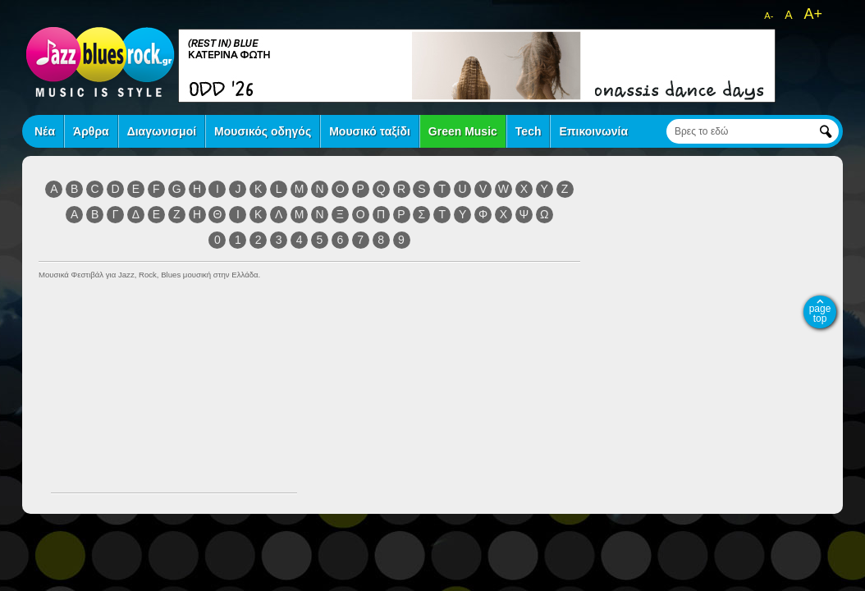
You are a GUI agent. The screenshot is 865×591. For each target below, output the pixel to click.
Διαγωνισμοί (161, 131)
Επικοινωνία (593, 131)
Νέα (44, 131)
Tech (528, 131)
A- (768, 16)
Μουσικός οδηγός (262, 131)
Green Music (462, 131)
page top (820, 313)
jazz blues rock (100, 62)
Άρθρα (91, 131)
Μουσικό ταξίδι (369, 131)
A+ (812, 14)
